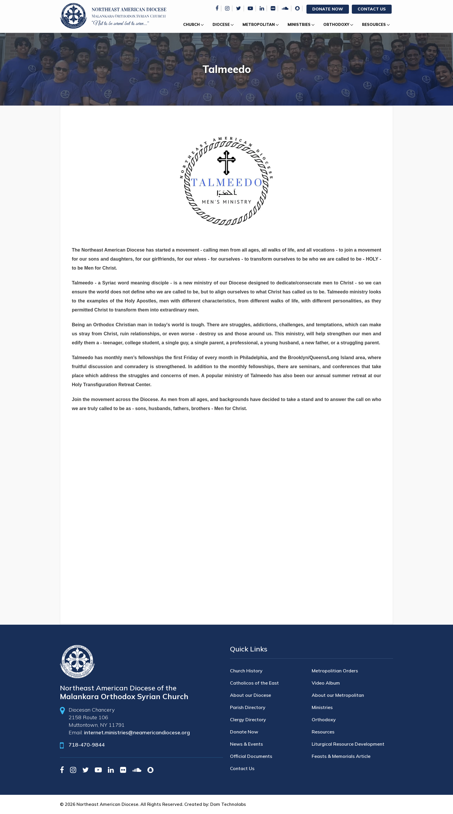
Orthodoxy (336, 24)
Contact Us (372, 9)
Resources (374, 24)
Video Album (326, 683)
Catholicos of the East (254, 683)
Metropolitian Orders (335, 671)
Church (191, 24)
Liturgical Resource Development (348, 744)
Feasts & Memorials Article (341, 756)
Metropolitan (258, 24)
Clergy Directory (248, 719)
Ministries (299, 24)
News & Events (246, 744)
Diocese (221, 24)
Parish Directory (247, 707)
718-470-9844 (87, 744)
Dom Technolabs (228, 804)
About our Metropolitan (338, 695)
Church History (246, 671)
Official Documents (251, 756)
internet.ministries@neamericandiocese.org (137, 732)
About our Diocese (250, 695)
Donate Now (327, 9)
